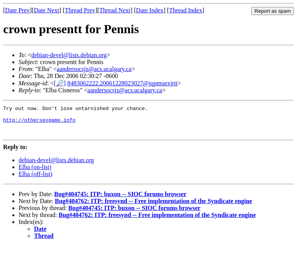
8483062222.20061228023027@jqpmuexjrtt (122, 83)
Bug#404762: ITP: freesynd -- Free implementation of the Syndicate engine (153, 206)
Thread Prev (80, 10)
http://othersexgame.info (39, 123)
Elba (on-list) (35, 173)
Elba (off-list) (35, 179)
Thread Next (114, 10)
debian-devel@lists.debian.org (69, 55)
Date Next (46, 10)
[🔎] (60, 83)
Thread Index (185, 10)
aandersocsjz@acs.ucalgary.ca (94, 69)
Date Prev (17, 10)
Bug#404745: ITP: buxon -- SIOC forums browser (120, 200)
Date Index (150, 10)
